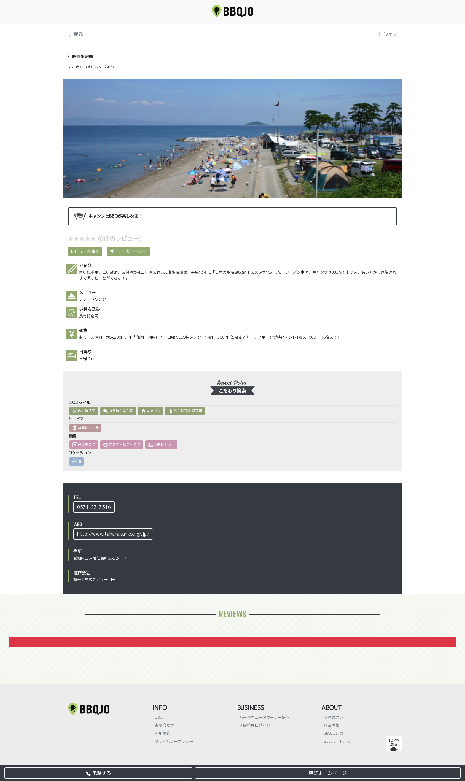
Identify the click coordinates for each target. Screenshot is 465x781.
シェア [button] (387, 34)
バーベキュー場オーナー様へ (264, 717)
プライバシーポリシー (174, 741)
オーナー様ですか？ (128, 251)
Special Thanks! (338, 741)
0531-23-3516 (94, 507)
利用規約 (162, 733)
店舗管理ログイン (254, 725)
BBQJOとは (333, 733)
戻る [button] (75, 34)
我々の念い (333, 717)
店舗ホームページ (328, 773)
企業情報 (331, 725)
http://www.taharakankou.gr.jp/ (113, 534)
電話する (98, 773)
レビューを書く (85, 251)
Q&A (159, 717)
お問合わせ (164, 725)
